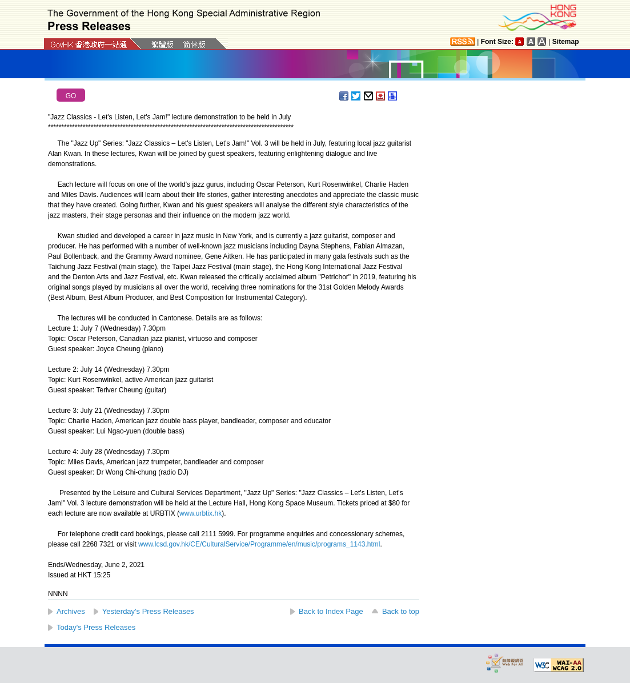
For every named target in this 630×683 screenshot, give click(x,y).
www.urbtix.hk (200, 513)
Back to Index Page (331, 611)
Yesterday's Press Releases (148, 611)
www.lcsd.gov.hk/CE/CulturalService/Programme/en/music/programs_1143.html (259, 544)
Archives (71, 611)
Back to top (400, 611)
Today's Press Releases (96, 627)
